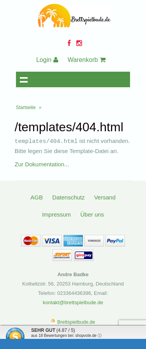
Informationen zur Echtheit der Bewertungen (69, 340)
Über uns (92, 214)
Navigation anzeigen (24, 79)
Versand (105, 197)
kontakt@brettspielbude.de (73, 302)
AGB (36, 197)
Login (47, 59)
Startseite (26, 107)
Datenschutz (68, 197)
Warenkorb (87, 59)
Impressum (56, 214)
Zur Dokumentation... (42, 163)
